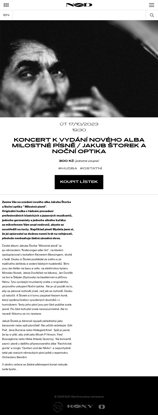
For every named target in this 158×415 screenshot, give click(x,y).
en (6, 15)
